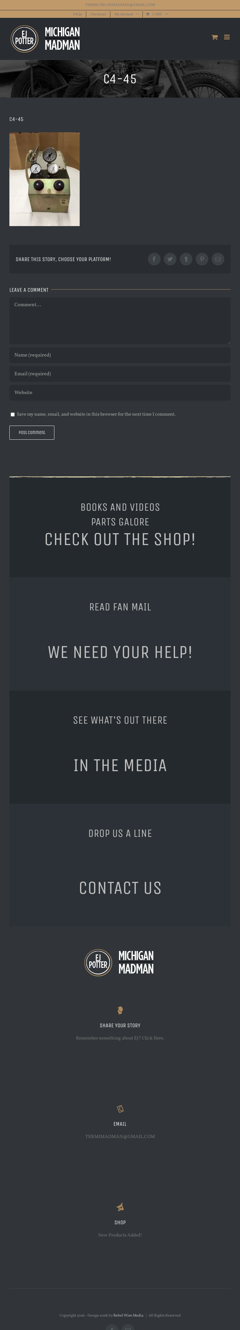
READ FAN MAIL (120, 606)
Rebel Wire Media (128, 1315)
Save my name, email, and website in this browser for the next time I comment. (96, 414)
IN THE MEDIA (120, 765)
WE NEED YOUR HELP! (120, 652)
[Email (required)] (120, 374)
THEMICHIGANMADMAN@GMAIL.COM (120, 5)
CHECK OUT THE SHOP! (120, 539)
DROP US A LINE (120, 833)
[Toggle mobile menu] (227, 37)
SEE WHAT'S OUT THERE (120, 719)
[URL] (120, 393)
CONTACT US (120, 888)
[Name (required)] (120, 355)
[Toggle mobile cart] (215, 37)
